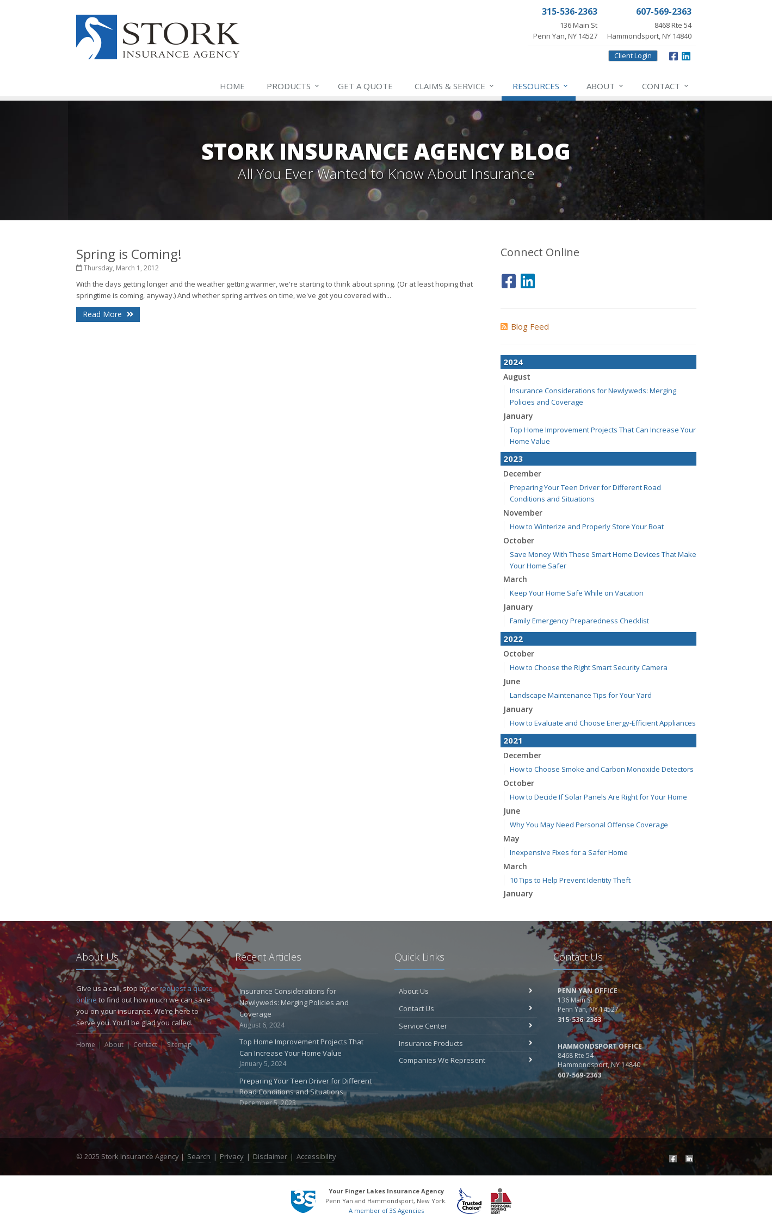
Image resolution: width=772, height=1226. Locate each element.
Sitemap (179, 1044)
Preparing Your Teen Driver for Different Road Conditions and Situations (306, 1092)
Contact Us (466, 1008)
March (515, 579)
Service (455, 86)
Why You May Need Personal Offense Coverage (589, 824)
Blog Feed (525, 326)
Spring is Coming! (129, 254)
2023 (513, 458)
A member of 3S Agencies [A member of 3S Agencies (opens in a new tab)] (386, 1210)
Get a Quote (365, 86)
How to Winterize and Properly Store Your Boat (587, 526)
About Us (466, 991)
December (522, 473)
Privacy (232, 1156)
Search (199, 1156)
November (522, 512)
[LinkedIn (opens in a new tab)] (686, 54)
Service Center (466, 1026)
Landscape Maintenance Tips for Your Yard (581, 695)
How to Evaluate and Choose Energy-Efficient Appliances (603, 723)
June (511, 681)
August (516, 376)
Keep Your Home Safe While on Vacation (577, 593)
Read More (108, 314)
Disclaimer (270, 1156)
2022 (513, 638)
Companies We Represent (466, 1060)
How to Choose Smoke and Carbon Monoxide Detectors (602, 769)
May (511, 838)
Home (232, 86)
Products (293, 86)
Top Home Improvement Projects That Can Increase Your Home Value (306, 1053)
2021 (513, 740)
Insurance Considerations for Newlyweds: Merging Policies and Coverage (306, 1008)
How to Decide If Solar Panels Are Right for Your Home (598, 797)
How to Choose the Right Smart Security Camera (589, 667)
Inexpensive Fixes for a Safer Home (569, 852)
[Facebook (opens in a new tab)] (673, 54)
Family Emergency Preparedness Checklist (579, 621)
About (605, 86)
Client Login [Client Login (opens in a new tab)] (633, 55)
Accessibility (316, 1156)
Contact (666, 86)
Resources (540, 86)
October (518, 540)
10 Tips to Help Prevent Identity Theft (570, 880)
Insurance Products (466, 1043)
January (518, 416)
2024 (513, 361)
